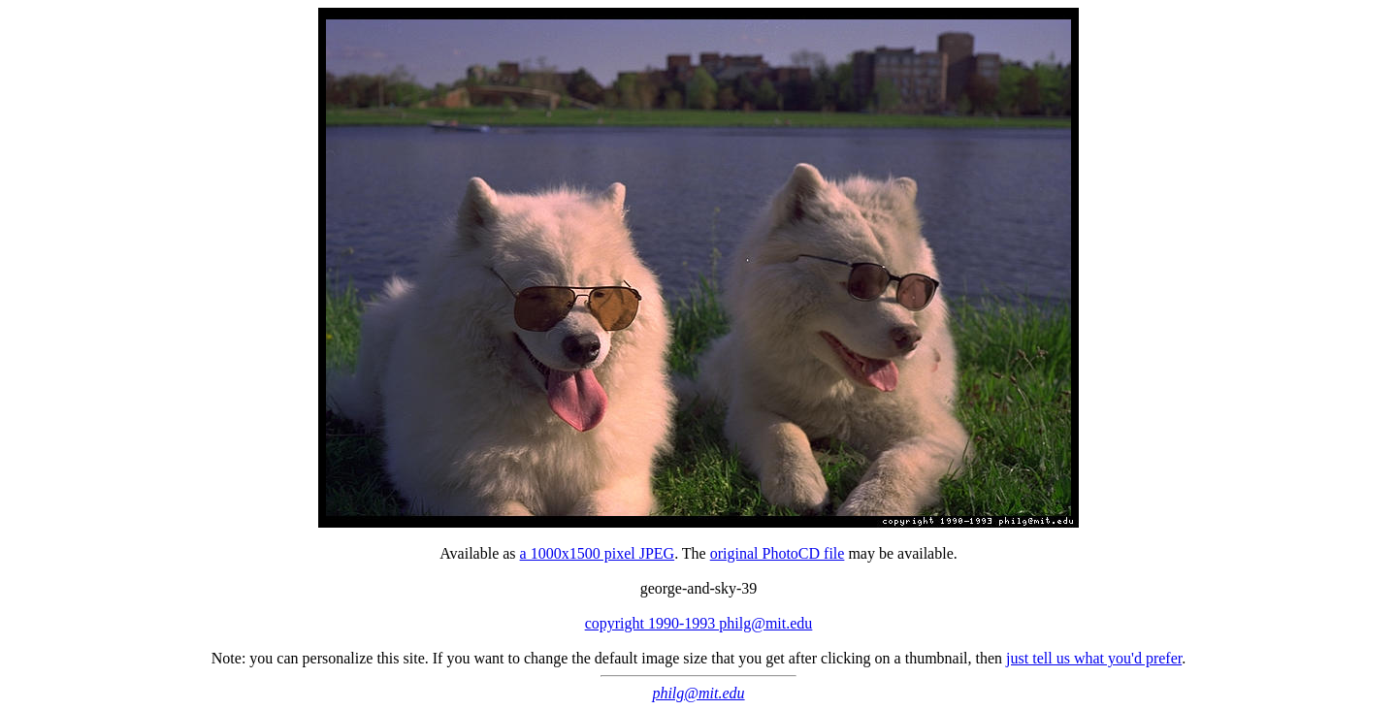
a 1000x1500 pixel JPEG (597, 553)
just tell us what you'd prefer (1094, 658)
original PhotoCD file (777, 553)
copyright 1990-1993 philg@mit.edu (699, 623)
